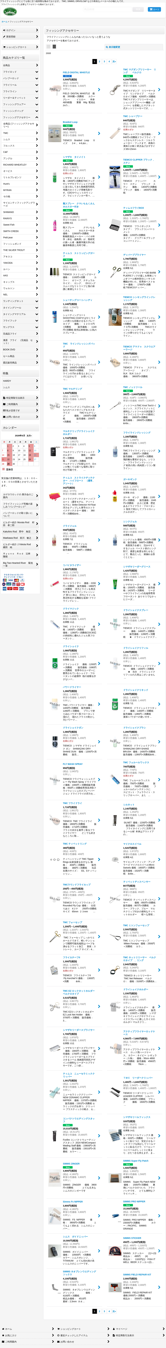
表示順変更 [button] (113, 47)
